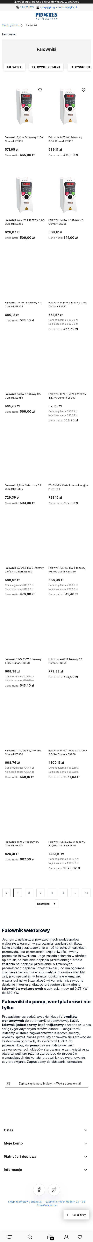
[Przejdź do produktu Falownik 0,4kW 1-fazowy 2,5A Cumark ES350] (68, 277)
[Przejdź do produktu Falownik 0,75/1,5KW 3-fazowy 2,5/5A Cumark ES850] (68, 725)
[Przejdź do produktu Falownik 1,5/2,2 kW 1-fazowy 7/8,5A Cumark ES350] (68, 542)
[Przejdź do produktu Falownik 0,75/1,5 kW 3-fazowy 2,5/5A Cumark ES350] (25, 542)
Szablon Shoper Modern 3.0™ (63, 1201)
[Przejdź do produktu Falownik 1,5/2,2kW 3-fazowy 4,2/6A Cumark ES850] (68, 816)
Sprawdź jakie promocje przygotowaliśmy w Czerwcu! (47, 1)
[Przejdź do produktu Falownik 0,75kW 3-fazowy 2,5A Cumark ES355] (68, 106)
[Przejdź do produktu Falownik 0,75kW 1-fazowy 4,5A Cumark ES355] (25, 194)
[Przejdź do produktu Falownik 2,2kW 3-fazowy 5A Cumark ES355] (25, 460)
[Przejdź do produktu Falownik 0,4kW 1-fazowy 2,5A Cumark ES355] (25, 106)
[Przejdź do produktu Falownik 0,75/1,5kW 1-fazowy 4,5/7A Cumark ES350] (68, 368)
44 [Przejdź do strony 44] (86, 892)
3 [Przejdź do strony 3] (40, 892)
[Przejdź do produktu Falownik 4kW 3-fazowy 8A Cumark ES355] (68, 634)
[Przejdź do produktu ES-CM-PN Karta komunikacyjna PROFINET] (68, 460)
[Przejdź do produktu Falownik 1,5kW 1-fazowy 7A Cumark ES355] (68, 194)
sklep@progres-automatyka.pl (58, 7)
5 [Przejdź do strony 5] (63, 892)
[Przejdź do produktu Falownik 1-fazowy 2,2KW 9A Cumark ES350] (25, 725)
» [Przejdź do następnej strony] (46, 904)
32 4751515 (27, 7)
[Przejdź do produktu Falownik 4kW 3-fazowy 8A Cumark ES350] (25, 816)
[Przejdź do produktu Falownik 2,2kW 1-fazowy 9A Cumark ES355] (25, 368)
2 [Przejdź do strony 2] (29, 892)
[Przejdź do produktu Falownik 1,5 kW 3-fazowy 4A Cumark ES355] (25, 277)
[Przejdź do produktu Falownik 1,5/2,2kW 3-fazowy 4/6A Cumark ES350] (25, 634)
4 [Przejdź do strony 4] (52, 892)
